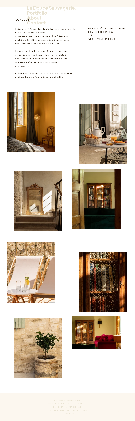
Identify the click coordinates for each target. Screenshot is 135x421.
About (34, 18)
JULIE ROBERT (56, 403)
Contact (36, 23)
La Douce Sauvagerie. (51, 8)
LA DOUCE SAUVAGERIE (67, 400)
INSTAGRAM (67, 413)
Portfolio (37, 13)
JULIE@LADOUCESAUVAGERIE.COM (67, 410)
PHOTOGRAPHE (77, 403)
